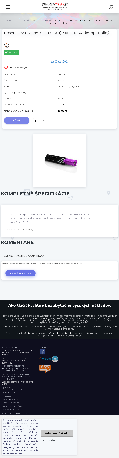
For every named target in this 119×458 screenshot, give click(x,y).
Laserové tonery (27, 20)
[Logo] (55, 7)
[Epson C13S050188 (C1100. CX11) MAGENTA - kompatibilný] (59, 135)
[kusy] (37, 120)
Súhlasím (49, 440)
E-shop (9, 7)
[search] (111, 7)
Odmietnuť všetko (57, 433)
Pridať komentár (20, 273)
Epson (48, 20)
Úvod (7, 20)
